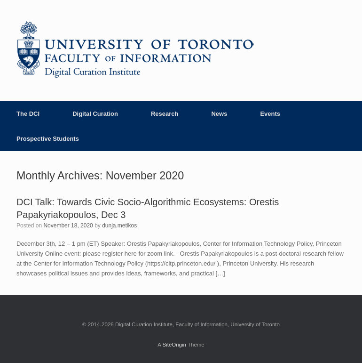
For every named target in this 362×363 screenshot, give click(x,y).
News (219, 113)
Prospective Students (47, 138)
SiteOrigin (174, 344)
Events (270, 113)
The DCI (27, 113)
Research (165, 113)
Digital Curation (95, 113)
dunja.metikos (119, 225)
